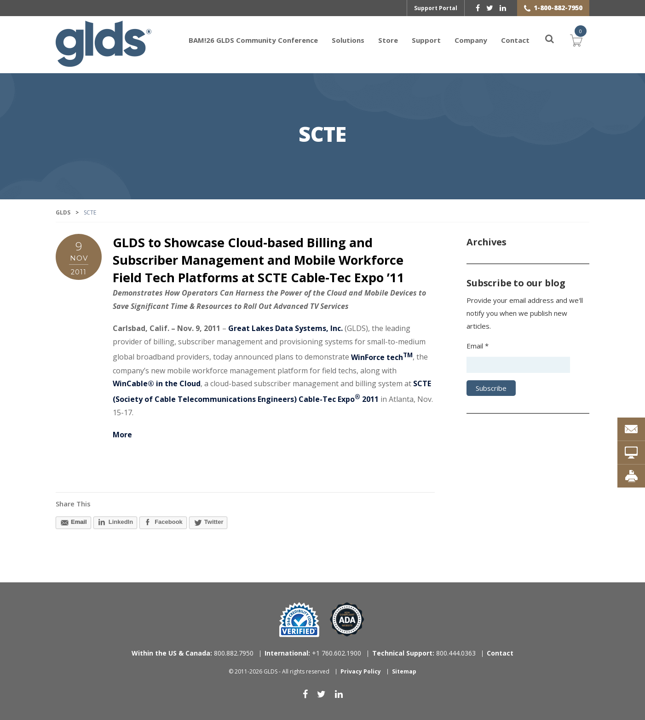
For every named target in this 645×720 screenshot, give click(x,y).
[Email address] (518, 365)
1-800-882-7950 (558, 7)
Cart (576, 39)
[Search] (544, 40)
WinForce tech (382, 357)
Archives (486, 242)
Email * (477, 345)
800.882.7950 (192, 653)
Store (388, 40)
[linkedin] (503, 8)
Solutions (348, 40)
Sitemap (404, 671)
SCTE (322, 135)
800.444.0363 (424, 653)
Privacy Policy (360, 671)
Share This (73, 503)
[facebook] (478, 8)
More (122, 435)
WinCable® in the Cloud (157, 383)
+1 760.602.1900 (313, 653)
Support (426, 40)
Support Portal (435, 8)
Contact (515, 40)
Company (471, 40)
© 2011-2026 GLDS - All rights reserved (279, 671)
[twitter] (489, 8)
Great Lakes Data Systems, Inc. (285, 328)
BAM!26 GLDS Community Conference (253, 40)
